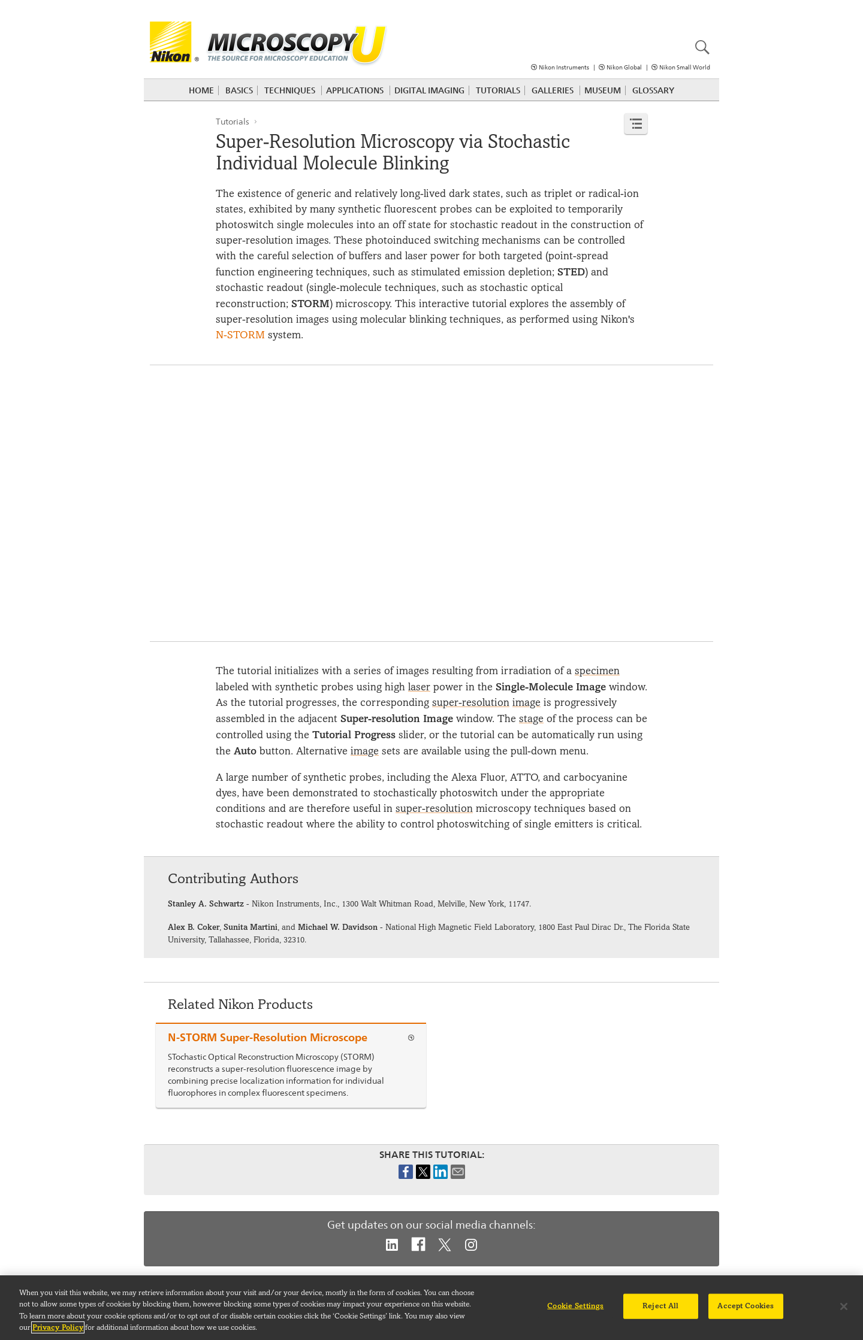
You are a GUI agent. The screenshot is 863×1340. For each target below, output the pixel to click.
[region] (431, 1307)
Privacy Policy (57, 1327)
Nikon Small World (684, 67)
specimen (597, 671)
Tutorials (498, 90)
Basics (239, 90)
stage (531, 719)
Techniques (289, 90)
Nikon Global (624, 67)
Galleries (553, 90)
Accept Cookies (745, 1306)
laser (419, 687)
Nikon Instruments (564, 67)
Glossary (653, 90)
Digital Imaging (429, 90)
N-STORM (240, 335)
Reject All (660, 1306)
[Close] (844, 1306)
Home (201, 90)
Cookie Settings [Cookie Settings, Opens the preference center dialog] (575, 1306)
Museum (602, 90)
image (526, 702)
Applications (355, 90)
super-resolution (470, 702)
